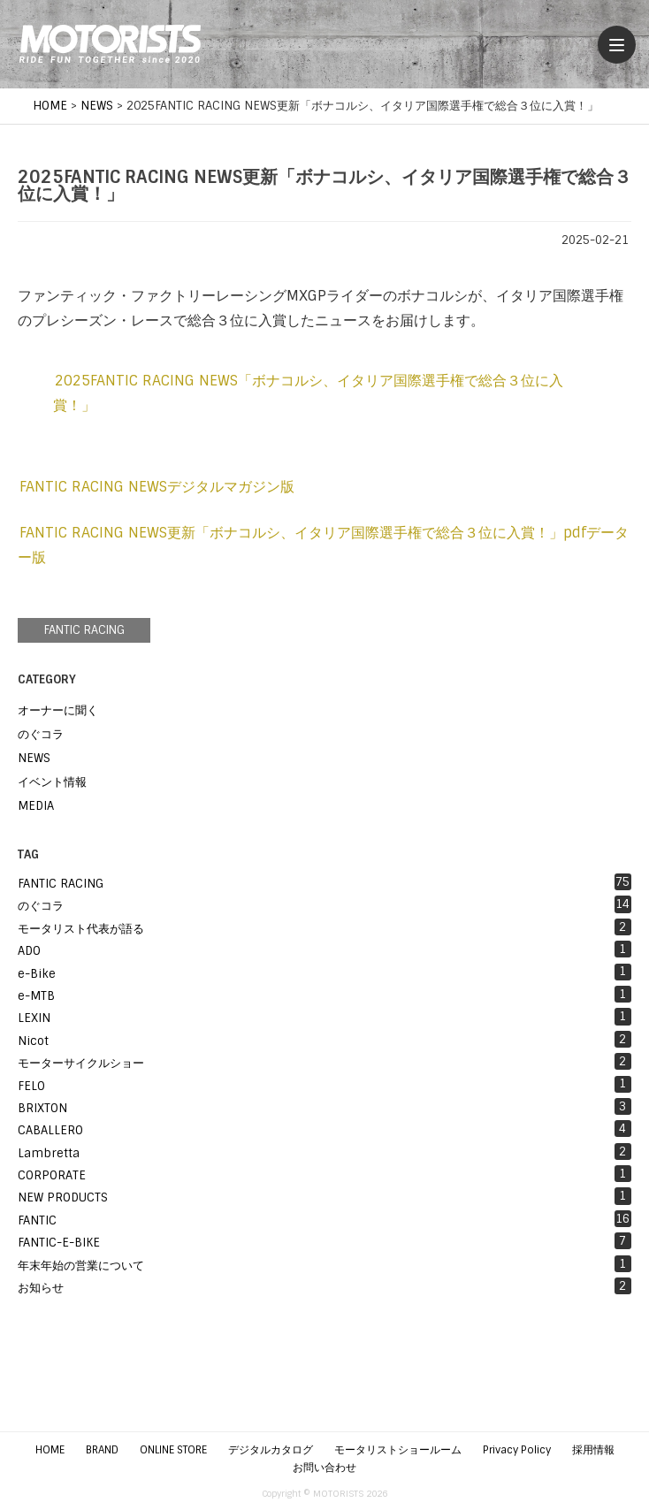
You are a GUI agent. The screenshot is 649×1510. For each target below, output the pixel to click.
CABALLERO (324, 1129)
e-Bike (324, 972)
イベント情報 (52, 781)
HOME (50, 1450)
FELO (324, 1085)
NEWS (34, 758)
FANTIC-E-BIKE (324, 1241)
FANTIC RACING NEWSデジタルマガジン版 (156, 486)
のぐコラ (41, 734)
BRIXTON (324, 1107)
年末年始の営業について (324, 1264)
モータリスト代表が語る (324, 927)
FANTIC (324, 1219)
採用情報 (593, 1450)
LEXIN (324, 1017)
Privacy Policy (517, 1450)
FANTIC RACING (84, 629)
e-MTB (324, 994)
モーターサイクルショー (324, 1062)
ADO (324, 949)
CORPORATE (324, 1174)
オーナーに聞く (58, 710)
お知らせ (324, 1286)
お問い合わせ (324, 1467)
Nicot (324, 1040)
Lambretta (324, 1152)
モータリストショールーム (398, 1450)
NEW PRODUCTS (324, 1196)
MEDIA (36, 805)
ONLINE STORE (173, 1450)
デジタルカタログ (270, 1450)
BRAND (102, 1450)
